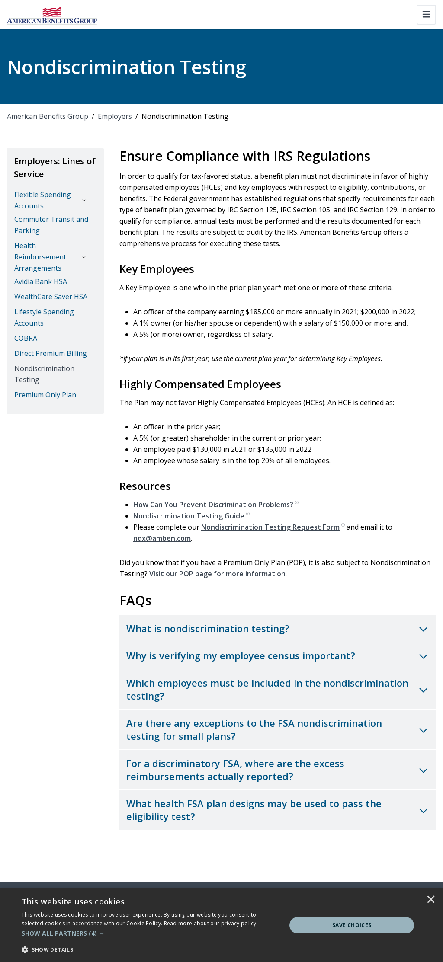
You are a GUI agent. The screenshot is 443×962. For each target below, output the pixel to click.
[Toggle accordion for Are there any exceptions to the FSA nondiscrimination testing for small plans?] (277, 729)
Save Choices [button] (352, 925)
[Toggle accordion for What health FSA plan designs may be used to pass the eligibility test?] (277, 810)
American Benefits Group (47, 116)
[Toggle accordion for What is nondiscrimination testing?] (277, 628)
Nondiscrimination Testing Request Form (273, 527)
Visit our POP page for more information (217, 573)
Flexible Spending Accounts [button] (42, 200)
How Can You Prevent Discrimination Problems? (216, 504)
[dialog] (221, 925)
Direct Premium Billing (50, 353)
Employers (115, 116)
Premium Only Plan (45, 395)
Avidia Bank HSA (40, 281)
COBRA (25, 338)
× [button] (431, 900)
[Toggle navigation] (426, 15)
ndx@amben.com (162, 538)
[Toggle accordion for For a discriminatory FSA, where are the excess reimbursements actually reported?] (277, 769)
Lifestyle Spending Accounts (44, 317)
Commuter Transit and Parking (51, 224)
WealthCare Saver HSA (50, 296)
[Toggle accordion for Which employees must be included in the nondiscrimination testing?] (277, 689)
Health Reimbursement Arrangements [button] (40, 257)
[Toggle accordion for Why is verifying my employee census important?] (277, 655)
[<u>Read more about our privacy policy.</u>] (211, 923)
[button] (150, 933)
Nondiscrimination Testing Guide (191, 516)
